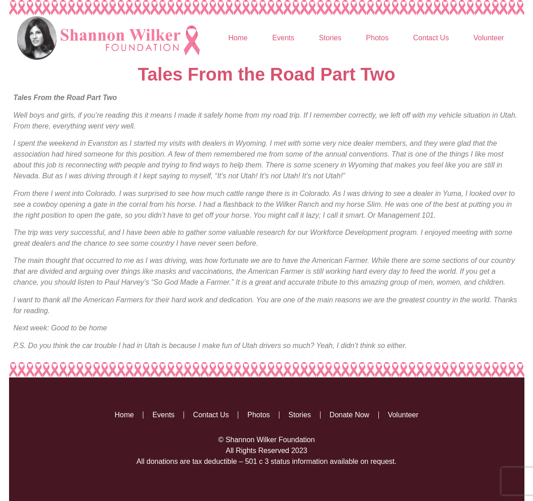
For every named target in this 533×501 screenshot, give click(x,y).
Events (283, 38)
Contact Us (431, 38)
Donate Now (349, 415)
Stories (330, 38)
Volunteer (488, 38)
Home (238, 38)
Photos (377, 38)
